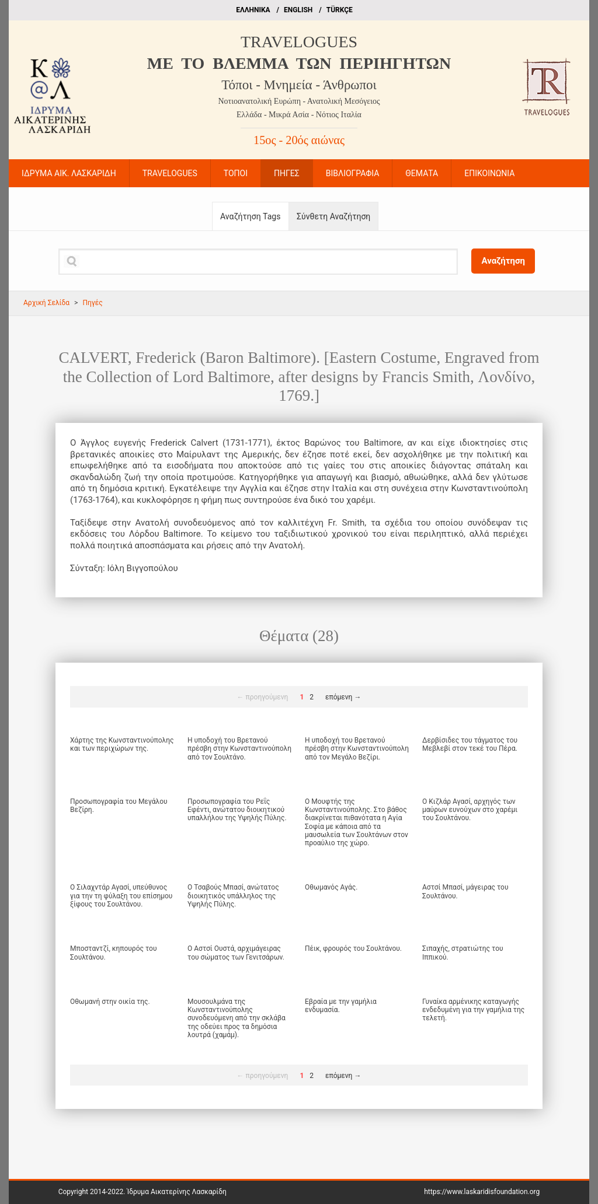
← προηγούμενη (262, 697)
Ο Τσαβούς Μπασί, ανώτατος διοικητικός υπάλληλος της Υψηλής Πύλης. (233, 895)
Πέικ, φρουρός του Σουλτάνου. (353, 948)
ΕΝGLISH (298, 10)
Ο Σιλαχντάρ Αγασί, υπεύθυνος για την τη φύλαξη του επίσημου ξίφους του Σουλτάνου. (121, 895)
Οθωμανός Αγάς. (331, 887)
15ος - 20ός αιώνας (299, 140)
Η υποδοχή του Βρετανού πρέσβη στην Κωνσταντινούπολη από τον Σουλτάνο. (239, 748)
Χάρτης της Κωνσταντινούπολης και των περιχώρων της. (122, 744)
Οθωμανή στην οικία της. (110, 1002)
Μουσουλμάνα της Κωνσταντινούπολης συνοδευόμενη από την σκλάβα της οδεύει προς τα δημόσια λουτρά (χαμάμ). (236, 1019)
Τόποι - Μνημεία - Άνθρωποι (299, 85)
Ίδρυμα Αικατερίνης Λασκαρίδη (176, 1192)
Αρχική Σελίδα (46, 303)
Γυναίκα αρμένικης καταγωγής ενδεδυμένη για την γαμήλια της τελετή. (473, 1010)
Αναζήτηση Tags (250, 216)
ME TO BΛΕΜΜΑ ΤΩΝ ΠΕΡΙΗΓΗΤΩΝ (299, 63)
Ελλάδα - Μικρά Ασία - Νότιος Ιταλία (299, 114)
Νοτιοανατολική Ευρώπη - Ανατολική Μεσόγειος (299, 101)
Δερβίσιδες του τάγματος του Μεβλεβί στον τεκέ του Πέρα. (469, 744)
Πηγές (92, 303)
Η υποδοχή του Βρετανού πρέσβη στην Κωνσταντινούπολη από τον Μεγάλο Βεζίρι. (357, 748)
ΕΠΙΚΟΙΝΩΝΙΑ (489, 173)
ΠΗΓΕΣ (287, 173)
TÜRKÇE (339, 10)
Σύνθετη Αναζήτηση (333, 216)
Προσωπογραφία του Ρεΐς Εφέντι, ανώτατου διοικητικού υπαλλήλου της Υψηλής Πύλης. (237, 809)
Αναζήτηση (503, 261)
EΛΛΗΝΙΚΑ (253, 10)
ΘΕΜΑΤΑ (421, 173)
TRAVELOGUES (299, 42)
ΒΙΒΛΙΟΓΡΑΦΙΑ (353, 173)
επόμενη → (343, 697)
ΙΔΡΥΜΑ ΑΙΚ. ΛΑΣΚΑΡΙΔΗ (69, 173)
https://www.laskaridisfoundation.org (482, 1192)
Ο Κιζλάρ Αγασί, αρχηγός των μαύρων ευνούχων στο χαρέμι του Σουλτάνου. (469, 809)
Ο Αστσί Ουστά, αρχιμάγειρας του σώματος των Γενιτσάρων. (235, 952)
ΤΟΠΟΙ (236, 173)
